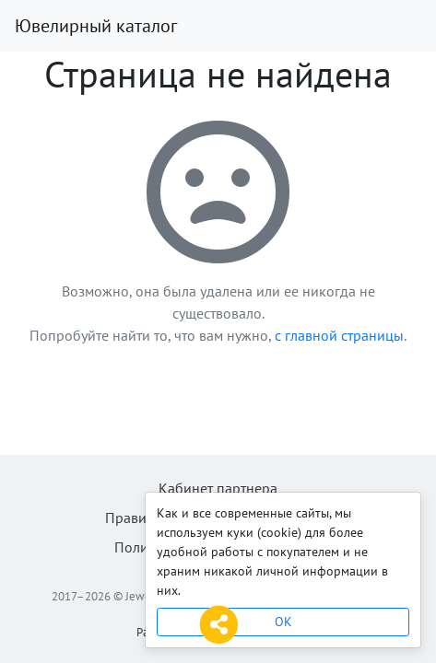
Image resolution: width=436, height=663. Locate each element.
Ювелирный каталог (96, 26)
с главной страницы (339, 335)
